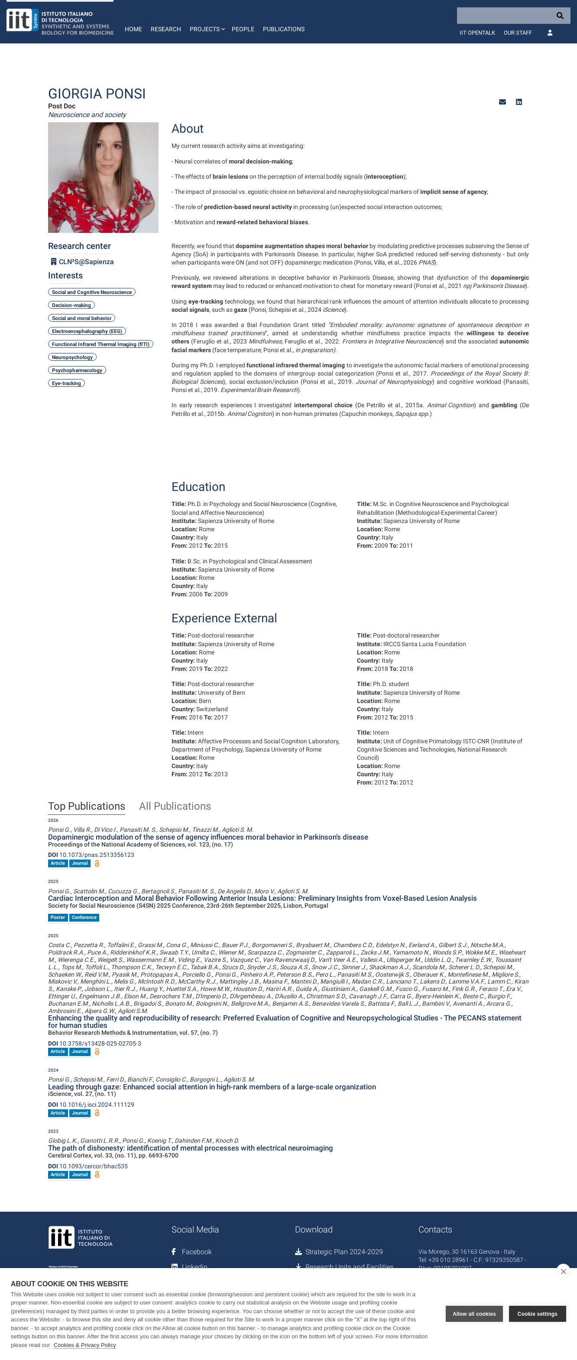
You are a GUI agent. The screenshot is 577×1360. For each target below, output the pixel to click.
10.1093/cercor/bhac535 (88, 1166)
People (243, 29)
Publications (284, 29)
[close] (563, 1271)
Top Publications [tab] (86, 806)
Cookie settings (538, 1314)
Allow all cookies (474, 1314)
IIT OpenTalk (477, 32)
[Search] (514, 15)
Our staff (518, 32)
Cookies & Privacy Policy (85, 1345)
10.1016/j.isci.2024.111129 (91, 1104)
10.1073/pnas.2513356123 (91, 854)
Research (166, 29)
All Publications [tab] (175, 806)
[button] (206, 21)
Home (133, 29)
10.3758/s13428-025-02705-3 (94, 1043)
